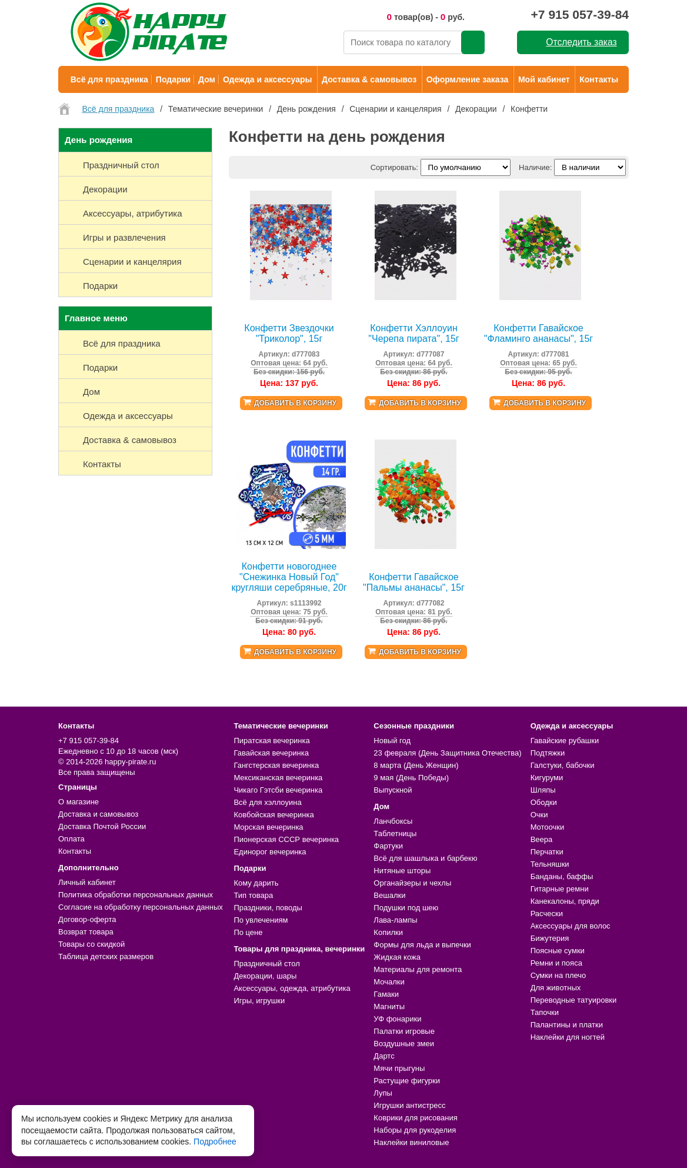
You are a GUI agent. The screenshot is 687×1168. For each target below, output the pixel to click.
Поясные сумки (558, 950)
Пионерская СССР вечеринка (286, 839)
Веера (542, 839)
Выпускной (392, 790)
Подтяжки (548, 752)
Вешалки (389, 895)
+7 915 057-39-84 (580, 14)
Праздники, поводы (268, 907)
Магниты (389, 1006)
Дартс (383, 1055)
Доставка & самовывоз (369, 79)
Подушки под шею (405, 907)
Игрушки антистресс (409, 1105)
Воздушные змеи (403, 1043)
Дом (206, 79)
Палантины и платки (567, 1024)
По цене (248, 932)
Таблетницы (394, 833)
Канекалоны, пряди (565, 901)
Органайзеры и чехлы (412, 883)
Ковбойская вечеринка (274, 814)
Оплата (71, 838)
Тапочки (545, 1012)
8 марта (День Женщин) (415, 765)
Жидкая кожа (397, 957)
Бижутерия (550, 938)
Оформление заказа (467, 79)
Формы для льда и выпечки (422, 944)
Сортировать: (394, 167)
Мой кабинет (544, 79)
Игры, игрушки (259, 1000)
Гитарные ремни (560, 888)
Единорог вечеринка (270, 851)
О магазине (78, 801)
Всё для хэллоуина (267, 802)
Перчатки (547, 851)
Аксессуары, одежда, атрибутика (292, 988)
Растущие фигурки (406, 1080)
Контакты (598, 79)
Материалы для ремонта (417, 969)
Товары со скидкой (91, 944)
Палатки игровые (404, 1031)
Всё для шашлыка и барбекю (425, 858)
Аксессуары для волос (571, 925)
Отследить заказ (581, 42)
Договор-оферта (87, 919)
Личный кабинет (87, 882)
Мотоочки (548, 827)
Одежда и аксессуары (267, 79)
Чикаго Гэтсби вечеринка (278, 790)
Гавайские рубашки (565, 740)
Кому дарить (256, 883)
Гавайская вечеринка (271, 752)
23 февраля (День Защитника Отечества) (447, 752)
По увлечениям (261, 920)
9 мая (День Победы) (411, 777)
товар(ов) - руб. (425, 17)
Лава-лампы (395, 920)
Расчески (547, 913)
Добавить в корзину (295, 403)
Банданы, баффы (562, 876)
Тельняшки (550, 864)
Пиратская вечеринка (271, 740)
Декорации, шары (265, 975)
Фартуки (388, 845)
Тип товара (253, 895)
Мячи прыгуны (399, 1068)
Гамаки (386, 994)
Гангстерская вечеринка (276, 765)
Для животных (556, 987)
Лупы (382, 1093)
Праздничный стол (266, 963)
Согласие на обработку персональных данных (140, 907)
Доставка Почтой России (102, 826)
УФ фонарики (397, 1018)
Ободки (544, 802)
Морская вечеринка (268, 827)
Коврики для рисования (415, 1117)
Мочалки (388, 981)
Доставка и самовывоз (98, 814)
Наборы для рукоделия (414, 1130)
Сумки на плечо (558, 975)
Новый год (392, 740)
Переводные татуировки (574, 1000)
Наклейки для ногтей (568, 1037)
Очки (539, 814)
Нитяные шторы (402, 870)
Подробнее (215, 1141)
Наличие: (535, 167)
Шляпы (543, 790)
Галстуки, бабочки (563, 765)
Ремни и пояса (556, 963)
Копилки (388, 932)
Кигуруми (547, 777)
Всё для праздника (109, 79)
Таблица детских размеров (106, 956)
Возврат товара (86, 931)
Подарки (173, 79)
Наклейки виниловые (411, 1142)
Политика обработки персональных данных (135, 894)
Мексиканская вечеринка (278, 777)
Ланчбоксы (392, 821)
